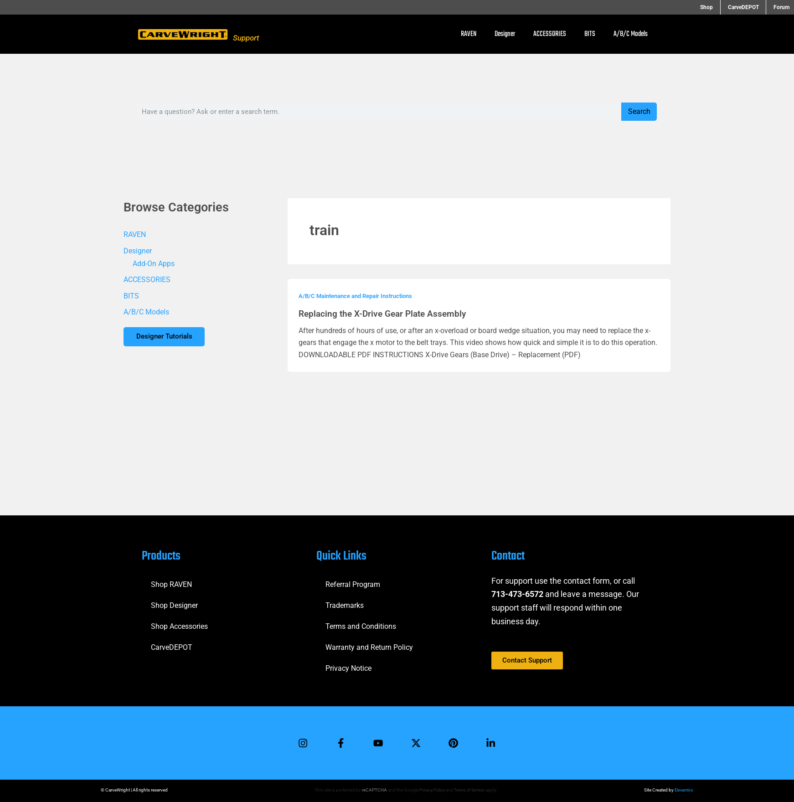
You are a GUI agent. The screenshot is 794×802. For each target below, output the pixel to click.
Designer (505, 34)
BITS (589, 34)
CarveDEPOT (748, 7)
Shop (717, 7)
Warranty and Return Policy (369, 644)
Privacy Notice (348, 665)
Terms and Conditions (360, 623)
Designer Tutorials (167, 338)
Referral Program (352, 581)
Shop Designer (174, 602)
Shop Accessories (179, 623)
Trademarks (344, 602)
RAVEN (468, 34)
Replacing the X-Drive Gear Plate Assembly (386, 313)
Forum (781, 7)
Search (639, 111)
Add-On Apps (154, 263)
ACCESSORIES (549, 34)
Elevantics (683, 789)
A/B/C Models (631, 34)
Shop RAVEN (171, 581)
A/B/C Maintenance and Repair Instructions (361, 295)
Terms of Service (469, 789)
